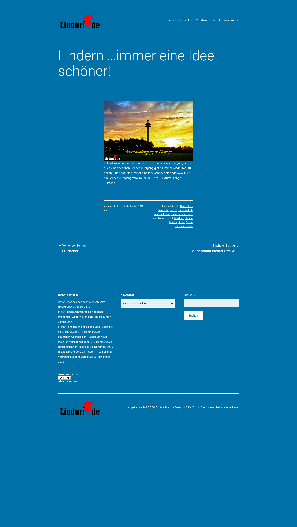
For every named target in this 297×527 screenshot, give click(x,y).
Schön (189, 222)
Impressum (226, 20)
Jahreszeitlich (185, 210)
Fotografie (163, 210)
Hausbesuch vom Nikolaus (73, 346)
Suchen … (189, 294)
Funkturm (179, 218)
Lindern (173, 222)
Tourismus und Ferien (182, 214)
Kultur (189, 20)
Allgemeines (186, 206)
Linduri (171, 20)
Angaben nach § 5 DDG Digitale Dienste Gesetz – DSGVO (161, 407)
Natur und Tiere (162, 214)
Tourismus (203, 20)
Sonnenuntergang (184, 226)
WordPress (231, 407)
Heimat (173, 210)
